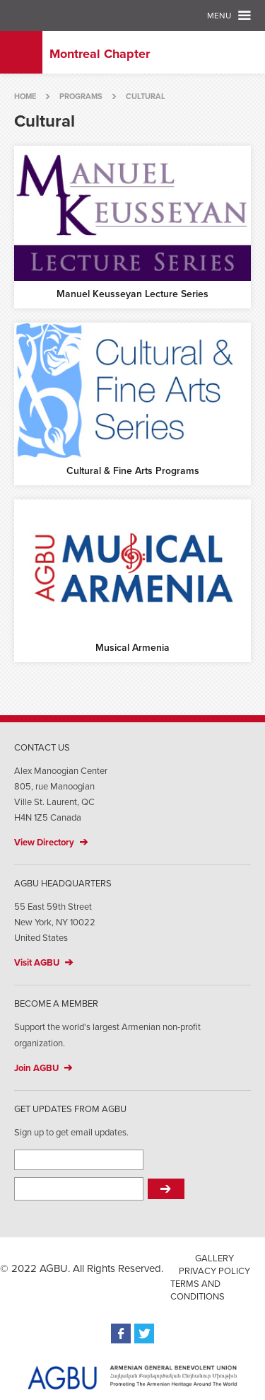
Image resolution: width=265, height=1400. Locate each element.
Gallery (214, 1258)
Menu (219, 16)
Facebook (121, 1333)
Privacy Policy (214, 1271)
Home (25, 96)
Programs (80, 96)
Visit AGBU (36, 962)
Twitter (144, 1333)
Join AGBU (36, 1068)
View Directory (44, 842)
